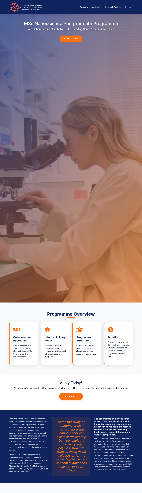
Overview (84, 7)
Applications (96, 7)
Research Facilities (113, 7)
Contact (128, 7)
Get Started (71, 395)
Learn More (71, 39)
